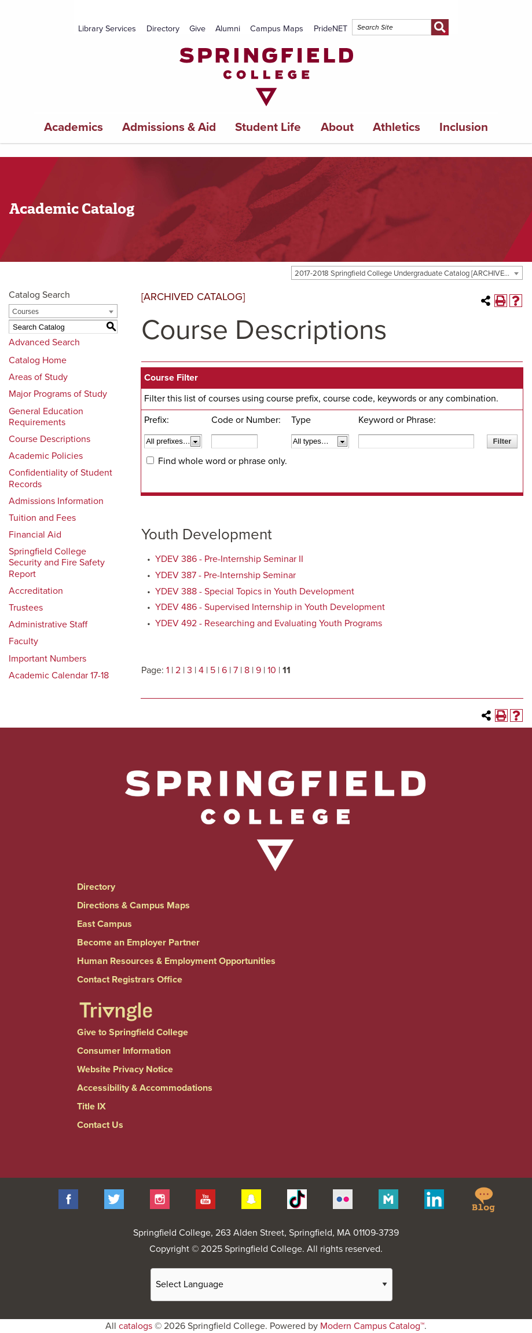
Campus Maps (276, 29)
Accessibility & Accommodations (144, 1088)
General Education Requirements (46, 417)
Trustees (26, 607)
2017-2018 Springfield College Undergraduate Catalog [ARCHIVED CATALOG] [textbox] (408, 273)
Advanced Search (44, 342)
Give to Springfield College (132, 1032)
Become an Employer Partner (138, 942)
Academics (73, 127)
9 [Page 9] (258, 670)
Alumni (227, 29)
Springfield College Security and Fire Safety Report (57, 562)
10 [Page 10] (271, 670)
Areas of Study (38, 377)
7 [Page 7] (235, 670)
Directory (162, 29)
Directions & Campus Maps (133, 905)
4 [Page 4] (201, 670)
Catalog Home (38, 360)
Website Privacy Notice (125, 1069)
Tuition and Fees (42, 518)
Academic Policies (46, 456)
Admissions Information (56, 501)
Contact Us (100, 1125)
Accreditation (36, 591)
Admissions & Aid (169, 127)
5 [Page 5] (212, 670)
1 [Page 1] (167, 670)
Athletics (396, 127)
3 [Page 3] (189, 670)
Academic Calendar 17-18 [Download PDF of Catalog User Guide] (59, 675)
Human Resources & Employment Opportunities (176, 961)
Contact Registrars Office (129, 979)
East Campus (104, 924)
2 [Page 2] (178, 670)
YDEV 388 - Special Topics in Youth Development (254, 591)
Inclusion (463, 127)
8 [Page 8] (247, 670)
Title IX (91, 1106)
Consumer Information (124, 1051)
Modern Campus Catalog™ (372, 1326)
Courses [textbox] (25, 311)
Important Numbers (47, 658)
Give (197, 29)
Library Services (107, 29)
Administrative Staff (48, 624)
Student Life (268, 127)
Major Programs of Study (58, 394)
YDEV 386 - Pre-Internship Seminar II (229, 559)
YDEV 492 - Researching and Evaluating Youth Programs (268, 623)
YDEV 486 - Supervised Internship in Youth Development (270, 607)
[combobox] (407, 273)
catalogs (135, 1326)
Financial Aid (35, 534)
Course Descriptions (49, 439)
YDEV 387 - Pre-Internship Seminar (225, 575)
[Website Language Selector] (271, 1284)
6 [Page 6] (224, 670)
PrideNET (330, 29)
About (337, 127)
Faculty (23, 641)
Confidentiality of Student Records (60, 478)
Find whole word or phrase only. (222, 461)
